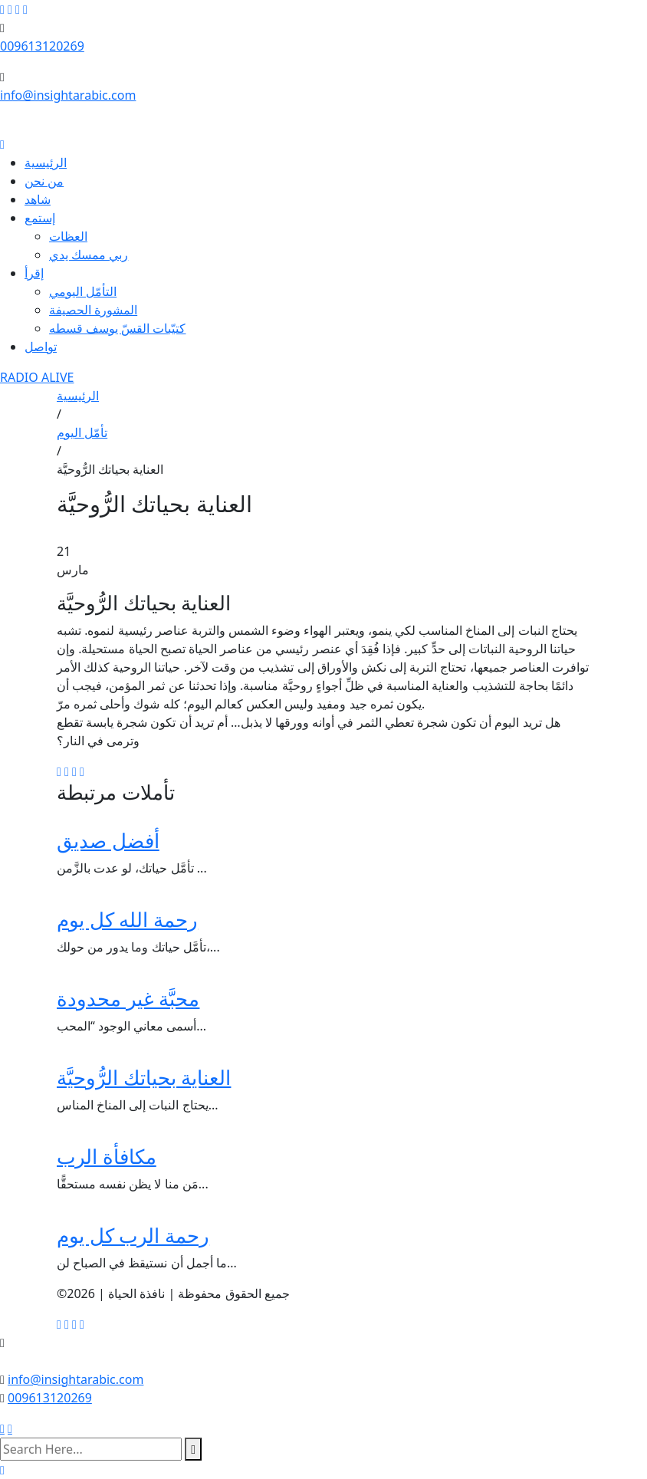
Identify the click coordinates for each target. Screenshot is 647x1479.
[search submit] (193, 1449)
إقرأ (34, 273)
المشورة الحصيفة (93, 309)
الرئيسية (46, 162)
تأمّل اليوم (82, 432)
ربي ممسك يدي (88, 254)
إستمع (40, 217)
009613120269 (42, 46)
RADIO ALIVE (37, 377)
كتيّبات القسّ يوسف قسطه (117, 328)
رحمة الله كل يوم (127, 919)
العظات (68, 236)
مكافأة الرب (106, 1156)
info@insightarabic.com (68, 95)
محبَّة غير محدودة (128, 998)
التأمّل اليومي (83, 291)
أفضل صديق (108, 840)
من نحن (44, 181)
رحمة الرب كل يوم (133, 1235)
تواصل (41, 346)
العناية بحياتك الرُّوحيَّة (144, 1077)
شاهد (38, 199)
